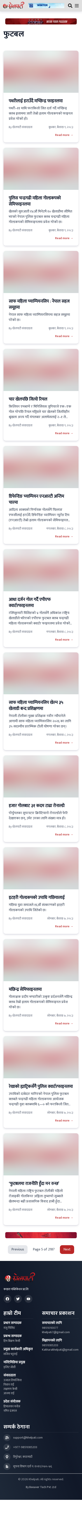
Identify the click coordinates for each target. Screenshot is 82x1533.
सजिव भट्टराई (10, 1354)
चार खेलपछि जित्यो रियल (28, 399)
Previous (17, 1249)
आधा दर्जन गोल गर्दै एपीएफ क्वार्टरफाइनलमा (30, 602)
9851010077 (50, 1328)
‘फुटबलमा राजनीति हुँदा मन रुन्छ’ (34, 1183)
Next (67, 1249)
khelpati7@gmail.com (56, 1332)
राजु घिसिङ (9, 1328)
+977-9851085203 (25, 1447)
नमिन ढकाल (10, 1411)
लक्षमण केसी (10, 1389)
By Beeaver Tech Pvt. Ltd (41, 1487)
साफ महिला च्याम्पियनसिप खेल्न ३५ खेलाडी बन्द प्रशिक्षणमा (36, 705)
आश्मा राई (8, 1393)
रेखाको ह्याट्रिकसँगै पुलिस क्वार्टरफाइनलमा (41, 1086)
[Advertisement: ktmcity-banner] (46, 6)
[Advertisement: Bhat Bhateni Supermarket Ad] (41, 21)
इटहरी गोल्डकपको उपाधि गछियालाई (37, 897)
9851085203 (50, 1345)
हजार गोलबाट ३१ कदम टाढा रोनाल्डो (37, 805)
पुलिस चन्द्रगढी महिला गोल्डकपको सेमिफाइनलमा (35, 201)
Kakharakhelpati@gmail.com (60, 1350)
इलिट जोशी (9, 1367)
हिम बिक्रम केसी (11, 1341)
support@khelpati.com (28, 1437)
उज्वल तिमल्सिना (12, 1380)
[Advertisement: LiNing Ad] (41, 1235)
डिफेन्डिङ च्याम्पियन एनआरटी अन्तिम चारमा (36, 499)
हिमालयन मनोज (11, 1406)
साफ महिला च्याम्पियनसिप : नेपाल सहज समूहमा (39, 304)
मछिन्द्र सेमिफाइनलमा (25, 989)
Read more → (64, 135)
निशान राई (8, 1384)
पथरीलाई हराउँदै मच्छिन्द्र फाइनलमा (36, 101)
